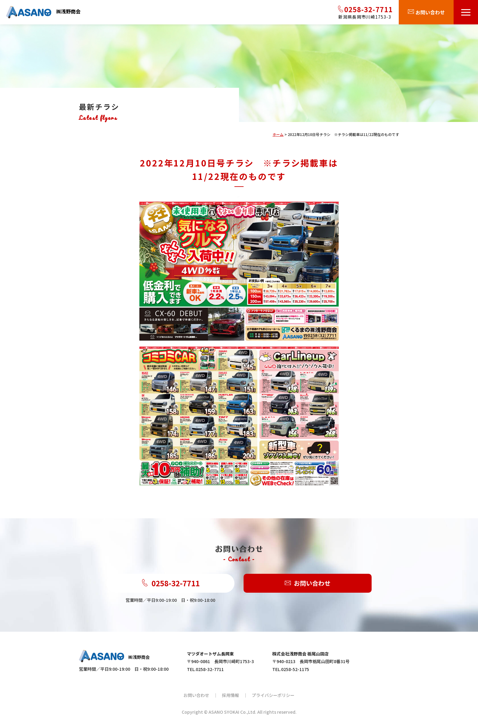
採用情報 (230, 695)
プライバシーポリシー (273, 695)
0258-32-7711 (170, 583)
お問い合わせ (307, 583)
